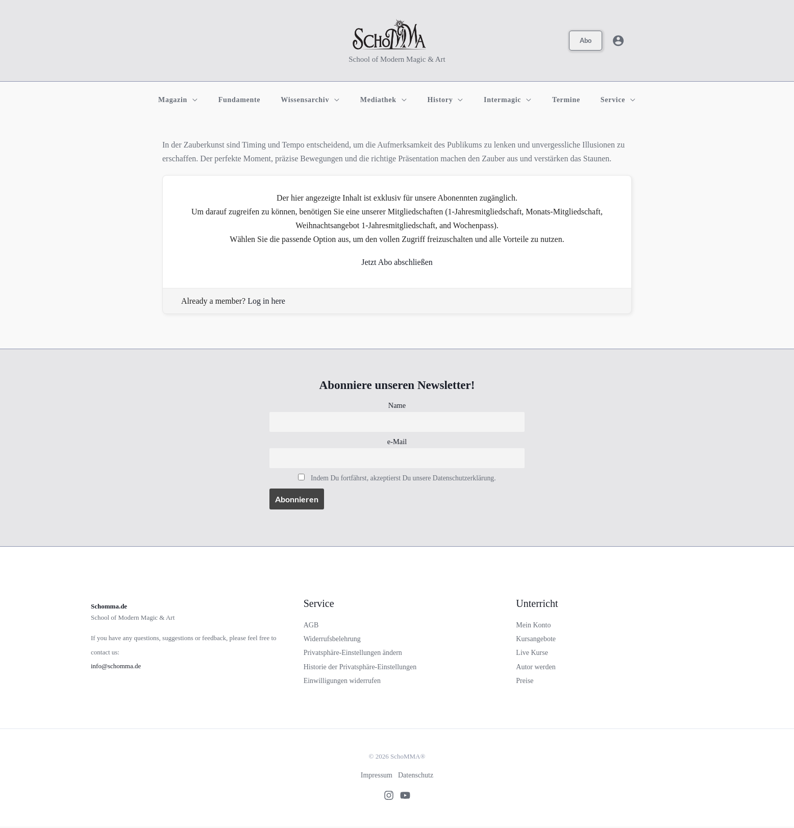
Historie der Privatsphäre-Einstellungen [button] (360, 668)
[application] (214, 100)
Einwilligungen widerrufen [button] (342, 682)
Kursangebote (536, 640)
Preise (524, 682)
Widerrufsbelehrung (332, 640)
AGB (311, 626)
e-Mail (397, 442)
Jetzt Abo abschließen (397, 262)
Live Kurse (532, 653)
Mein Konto (533, 626)
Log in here (266, 301)
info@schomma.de (116, 667)
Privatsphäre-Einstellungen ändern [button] (353, 653)
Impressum (375, 776)
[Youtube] (408, 796)
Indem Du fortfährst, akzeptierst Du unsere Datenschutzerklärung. (403, 479)
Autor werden (535, 668)
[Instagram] (386, 796)
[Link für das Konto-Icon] (618, 40)
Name (397, 405)
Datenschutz (416, 776)
